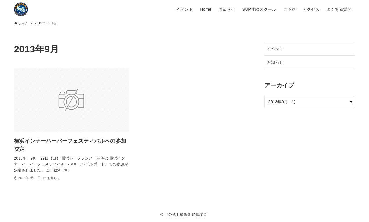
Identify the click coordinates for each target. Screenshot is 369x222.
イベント (275, 48)
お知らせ (275, 62)
